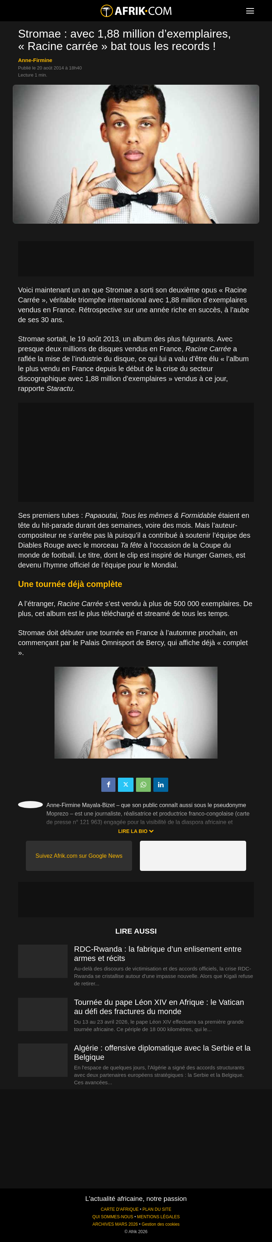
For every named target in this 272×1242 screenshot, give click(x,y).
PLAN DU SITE (156, 1209)
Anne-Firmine (35, 60)
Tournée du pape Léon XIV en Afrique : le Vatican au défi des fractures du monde (159, 1007)
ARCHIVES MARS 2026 (115, 1224)
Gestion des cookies (161, 1224)
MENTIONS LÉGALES (158, 1216)
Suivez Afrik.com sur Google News (78, 856)
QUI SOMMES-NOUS (113, 1216)
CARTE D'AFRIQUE (119, 1209)
